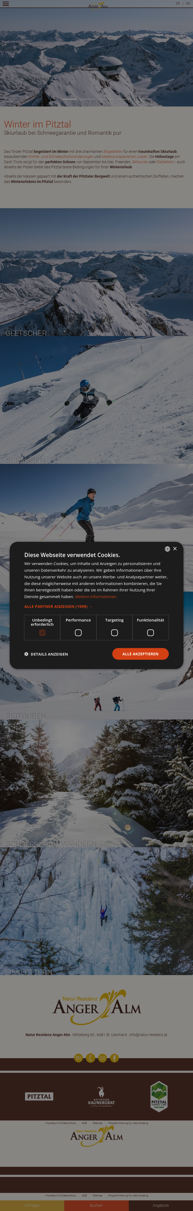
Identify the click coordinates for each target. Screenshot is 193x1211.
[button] (96, 606)
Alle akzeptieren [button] (140, 653)
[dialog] (96, 605)
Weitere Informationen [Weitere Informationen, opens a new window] (96, 596)
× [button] (175, 549)
